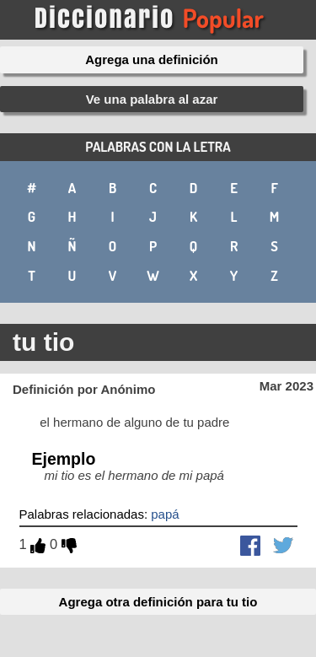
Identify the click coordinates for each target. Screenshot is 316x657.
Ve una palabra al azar (152, 99)
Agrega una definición (151, 59)
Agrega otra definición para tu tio (158, 602)
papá (165, 514)
